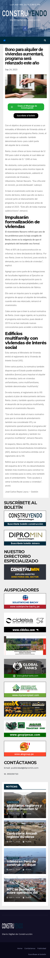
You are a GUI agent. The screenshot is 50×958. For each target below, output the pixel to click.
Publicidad (41, 948)
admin (27, 814)
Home (19, 948)
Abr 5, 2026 (14, 814)
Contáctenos (29, 948)
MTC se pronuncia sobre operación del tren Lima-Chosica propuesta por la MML (24, 894)
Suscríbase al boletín (37, 954)
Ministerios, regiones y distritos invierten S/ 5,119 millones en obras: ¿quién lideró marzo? (25, 810)
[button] (45, 40)
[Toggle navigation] (24, 40)
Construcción (12, 802)
